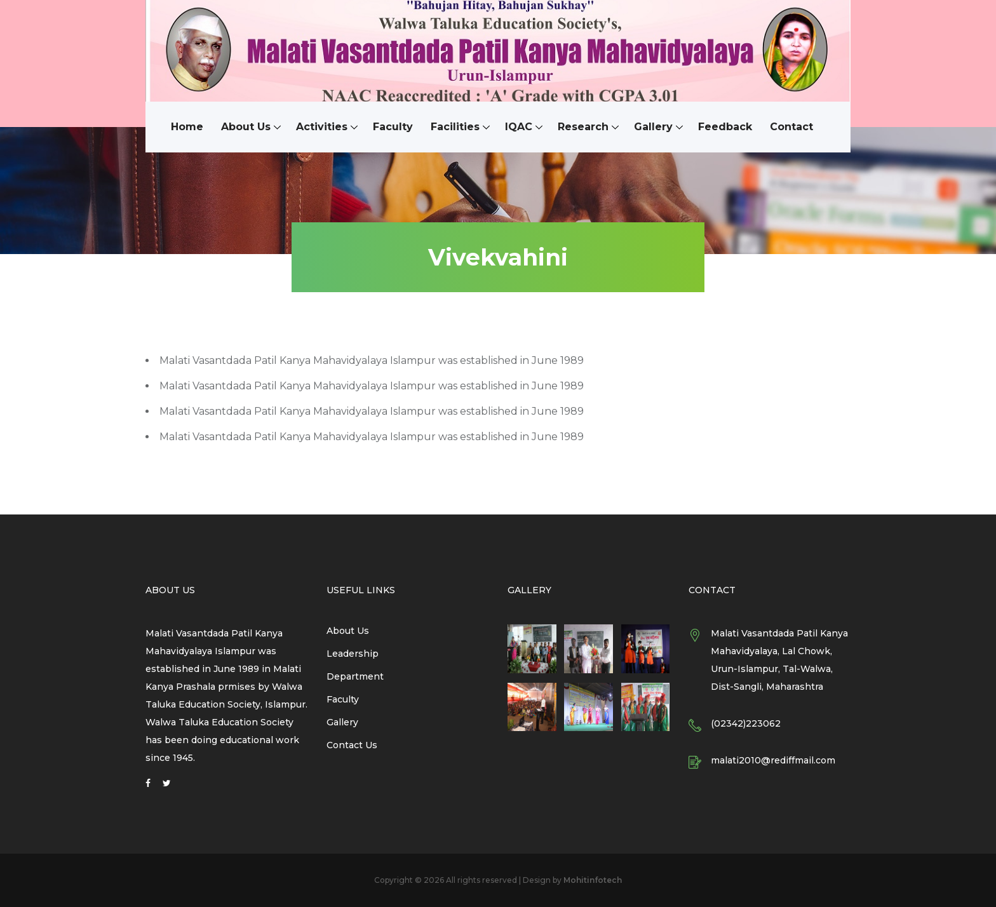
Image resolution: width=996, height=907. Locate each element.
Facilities (455, 127)
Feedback (725, 127)
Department (355, 676)
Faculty (393, 127)
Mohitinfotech (592, 880)
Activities (321, 127)
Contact (791, 127)
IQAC (518, 127)
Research (583, 127)
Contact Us (351, 745)
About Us (246, 127)
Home (187, 127)
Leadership (352, 653)
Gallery (653, 127)
